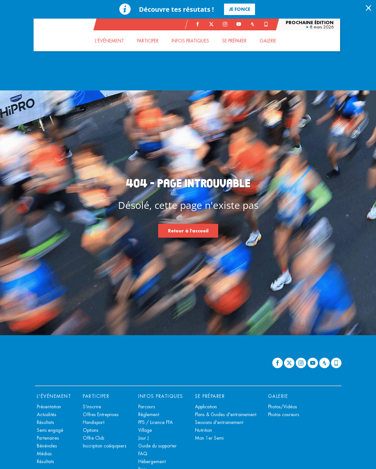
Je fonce (239, 9)
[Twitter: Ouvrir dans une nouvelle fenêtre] (213, 24)
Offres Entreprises (101, 414)
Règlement (148, 414)
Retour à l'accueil (188, 230)
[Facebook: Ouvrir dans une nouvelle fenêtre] (199, 24)
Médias (44, 454)
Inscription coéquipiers (105, 446)
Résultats (45, 422)
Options (90, 430)
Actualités (46, 414)
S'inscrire (92, 407)
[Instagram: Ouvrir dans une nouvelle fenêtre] (226, 24)
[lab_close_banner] (368, 8)
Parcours (146, 407)
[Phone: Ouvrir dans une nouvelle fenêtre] (267, 24)
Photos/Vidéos (282, 407)
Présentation (49, 407)
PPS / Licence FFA (155, 422)
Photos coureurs (283, 414)
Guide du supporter (157, 446)
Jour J (143, 438)
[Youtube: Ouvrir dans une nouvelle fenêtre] (240, 24)
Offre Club (93, 438)
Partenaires (48, 438)
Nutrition (203, 430)
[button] (110, 40)
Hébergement (152, 461)
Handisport (93, 422)
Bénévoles (47, 446)
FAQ (142, 454)
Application (206, 407)
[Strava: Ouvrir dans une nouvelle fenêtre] (254, 24)
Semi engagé (50, 430)
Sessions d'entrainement (219, 422)
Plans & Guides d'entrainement (225, 414)
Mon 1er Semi (209, 438)
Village (145, 430)
